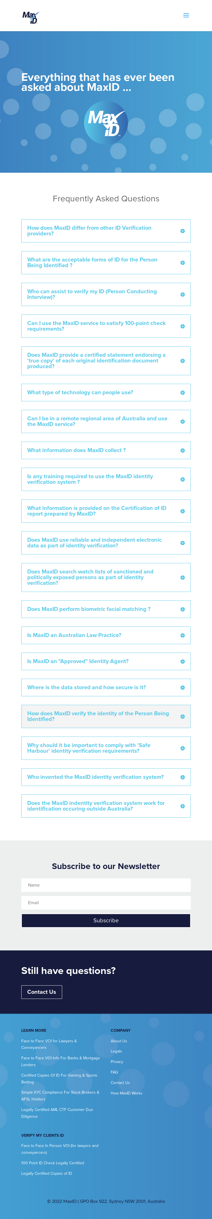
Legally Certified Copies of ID (46, 1173)
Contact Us (41, 992)
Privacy (117, 1061)
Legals (116, 1051)
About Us (119, 1041)
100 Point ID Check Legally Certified (52, 1163)
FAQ (114, 1072)
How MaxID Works (126, 1093)
